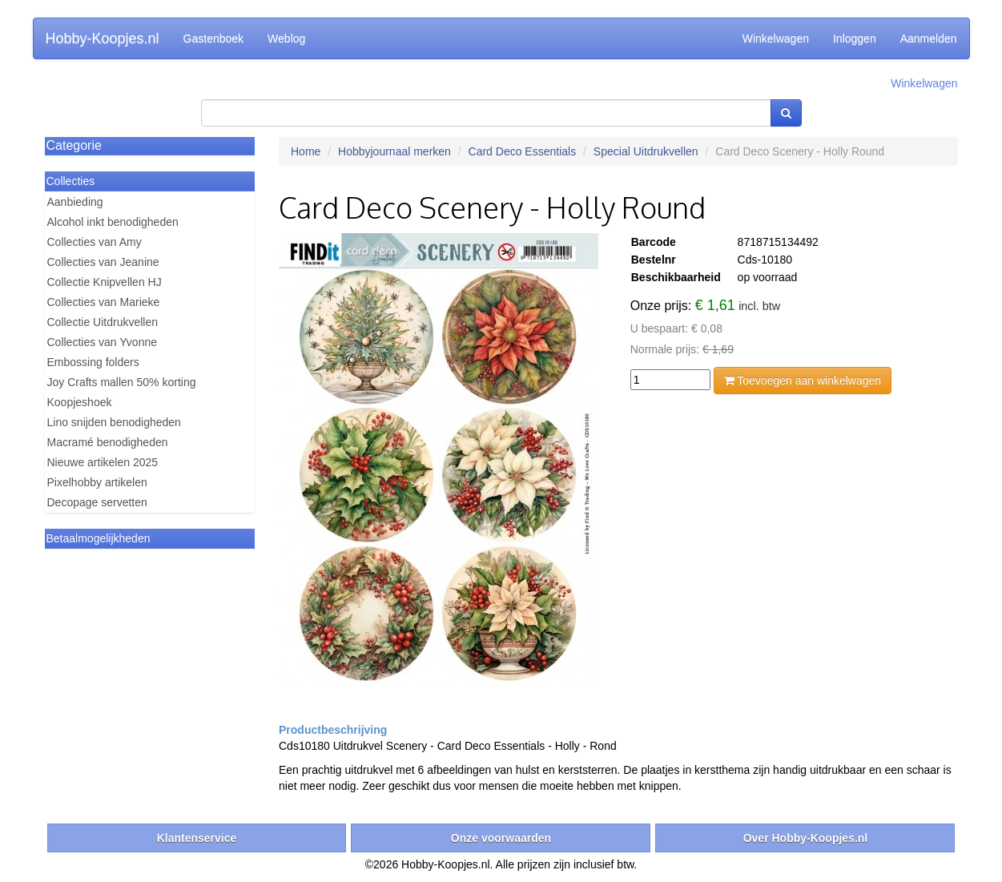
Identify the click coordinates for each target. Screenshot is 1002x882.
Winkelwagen (775, 38)
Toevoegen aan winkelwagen (802, 380)
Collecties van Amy (94, 242)
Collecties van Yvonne (102, 342)
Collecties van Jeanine (103, 262)
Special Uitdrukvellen (646, 151)
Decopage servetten (97, 502)
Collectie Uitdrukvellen (103, 322)
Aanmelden (928, 38)
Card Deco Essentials (523, 151)
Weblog (286, 38)
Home (305, 151)
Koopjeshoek (79, 402)
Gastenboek (213, 38)
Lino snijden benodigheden (114, 422)
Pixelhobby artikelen (97, 482)
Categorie (74, 145)
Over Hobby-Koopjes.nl (805, 838)
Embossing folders (93, 362)
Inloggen (854, 38)
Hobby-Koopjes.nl (102, 38)
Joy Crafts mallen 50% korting (121, 382)
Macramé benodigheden (107, 442)
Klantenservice (197, 838)
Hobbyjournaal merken (394, 151)
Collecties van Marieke (103, 302)
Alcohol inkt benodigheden (113, 221)
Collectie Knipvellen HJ (104, 282)
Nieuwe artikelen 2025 (103, 462)
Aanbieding (75, 201)
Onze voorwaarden (501, 838)
